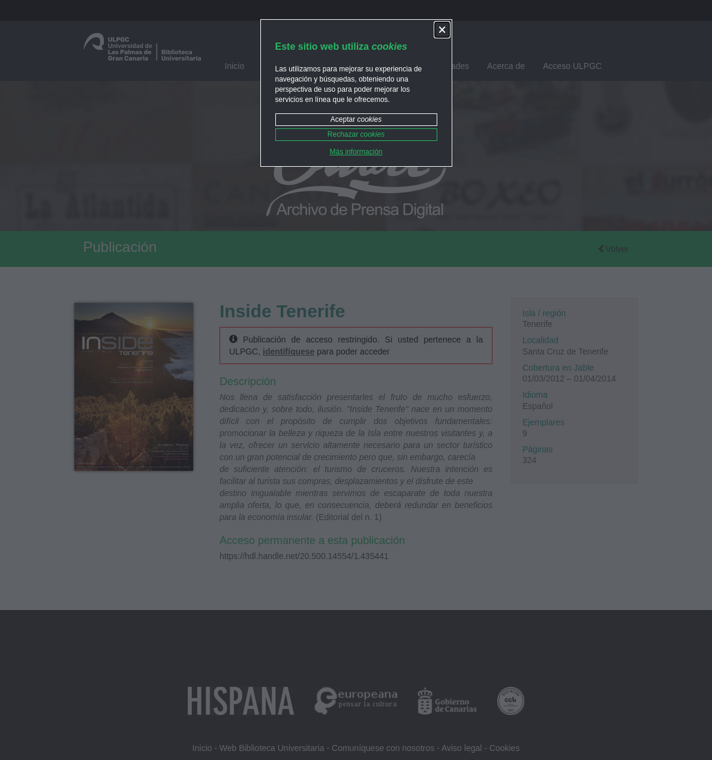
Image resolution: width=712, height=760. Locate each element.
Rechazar (356, 134)
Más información (355, 152)
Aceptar (356, 119)
